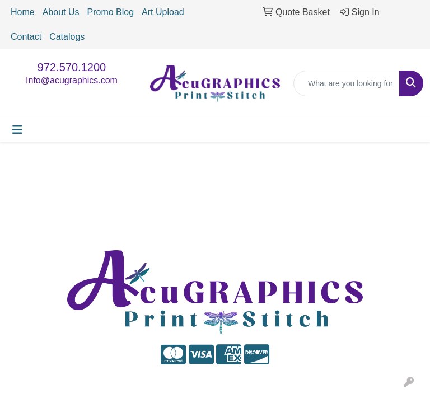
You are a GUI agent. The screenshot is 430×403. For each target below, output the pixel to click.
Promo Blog (110, 12)
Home (23, 12)
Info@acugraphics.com (72, 80)
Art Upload (163, 12)
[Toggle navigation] (17, 130)
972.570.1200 (72, 67)
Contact (26, 36)
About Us (61, 12)
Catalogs (67, 36)
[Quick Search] (346, 83)
